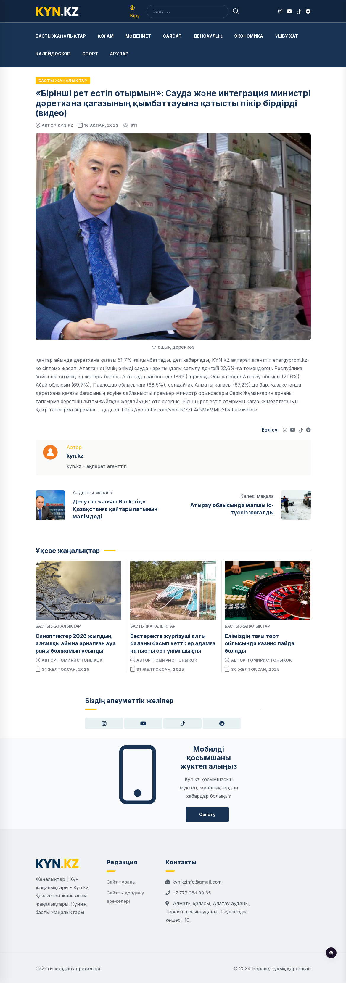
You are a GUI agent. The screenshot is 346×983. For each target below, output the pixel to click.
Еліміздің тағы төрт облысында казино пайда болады (259, 643)
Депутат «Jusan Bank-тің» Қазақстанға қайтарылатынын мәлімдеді (115, 508)
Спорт (90, 53)
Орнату (207, 814)
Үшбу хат (286, 35)
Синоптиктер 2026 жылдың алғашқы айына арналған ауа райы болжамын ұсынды (76, 643)
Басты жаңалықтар (61, 35)
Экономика (248, 35)
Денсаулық (208, 35)
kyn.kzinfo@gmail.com (197, 882)
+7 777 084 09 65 (192, 893)
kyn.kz (65, 125)
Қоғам (106, 35)
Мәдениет (138, 35)
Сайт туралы (121, 882)
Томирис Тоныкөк (80, 660)
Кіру (135, 11)
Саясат (172, 35)
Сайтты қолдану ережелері (68, 968)
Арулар (119, 53)
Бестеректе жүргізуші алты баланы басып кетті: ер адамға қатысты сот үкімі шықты (172, 643)
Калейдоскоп (53, 53)
